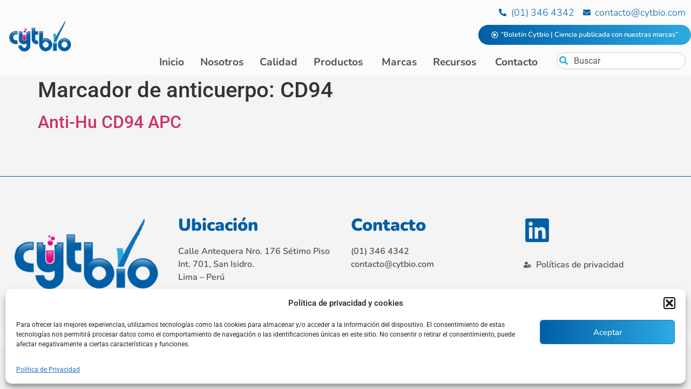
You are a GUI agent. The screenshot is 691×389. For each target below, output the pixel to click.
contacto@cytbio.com (392, 266)
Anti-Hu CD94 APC (109, 124)
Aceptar (607, 332)
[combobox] (621, 60)
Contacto (388, 226)
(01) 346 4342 (380, 253)
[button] (669, 303)
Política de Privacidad (48, 369)
